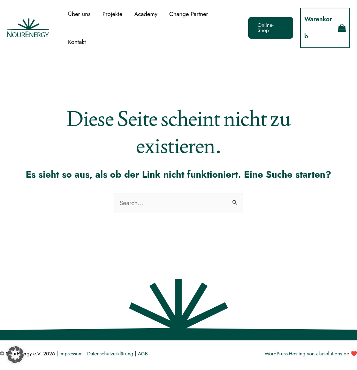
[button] (270, 28)
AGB (143, 353)
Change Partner (188, 14)
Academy (146, 14)
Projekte (112, 14)
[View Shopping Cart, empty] (325, 28)
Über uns (79, 14)
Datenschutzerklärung (110, 353)
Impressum (71, 353)
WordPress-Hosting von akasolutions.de (307, 353)
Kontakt (77, 42)
